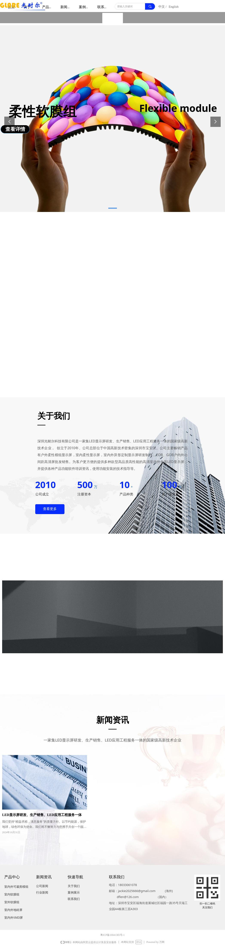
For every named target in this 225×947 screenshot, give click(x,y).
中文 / (162, 6)
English (174, 6)
